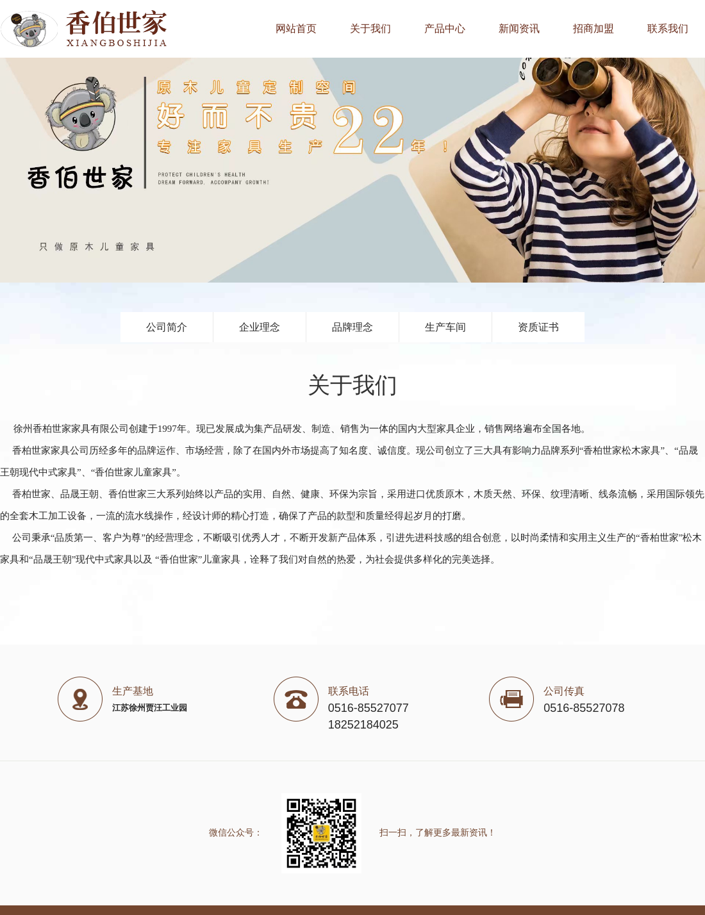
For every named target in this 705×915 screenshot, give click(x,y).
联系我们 (667, 28)
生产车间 (445, 327)
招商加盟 (593, 28)
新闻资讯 (519, 28)
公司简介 (166, 327)
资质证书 (538, 327)
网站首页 (296, 28)
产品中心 (444, 28)
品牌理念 (352, 327)
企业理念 (259, 327)
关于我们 (370, 28)
